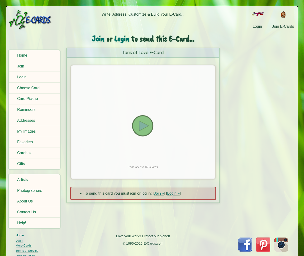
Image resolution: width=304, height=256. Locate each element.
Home (22, 55)
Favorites (25, 142)
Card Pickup (27, 99)
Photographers (29, 191)
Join (20, 66)
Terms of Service (27, 250)
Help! (21, 223)
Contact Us (26, 212)
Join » (159, 193)
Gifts (21, 164)
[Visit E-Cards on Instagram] (281, 250)
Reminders (26, 110)
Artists (22, 180)
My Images (26, 131)
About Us (25, 201)
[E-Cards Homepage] (35, 20)
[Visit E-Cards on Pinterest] (263, 250)
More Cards (24, 245)
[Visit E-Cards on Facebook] (245, 250)
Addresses (26, 120)
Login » (173, 193)
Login (21, 77)
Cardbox (24, 153)
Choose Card (28, 88)
